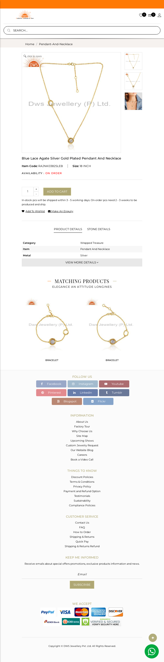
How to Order (82, 532)
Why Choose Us (82, 431)
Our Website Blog (82, 450)
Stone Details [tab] (98, 229)
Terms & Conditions (82, 481)
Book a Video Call (82, 459)
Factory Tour (82, 426)
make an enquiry (60, 211)
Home (29, 44)
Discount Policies (82, 477)
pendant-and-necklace (56, 44)
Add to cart (57, 191)
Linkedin (82, 392)
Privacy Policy (82, 486)
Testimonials (82, 496)
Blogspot (67, 401)
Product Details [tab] (68, 229)
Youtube (114, 384)
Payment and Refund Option (82, 491)
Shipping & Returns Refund (82, 546)
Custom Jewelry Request (82, 445)
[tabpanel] (52, 331)
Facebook (51, 384)
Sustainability (82, 500)
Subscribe (82, 584)
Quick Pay (82, 541)
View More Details (82, 262)
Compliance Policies (82, 505)
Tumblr (114, 392)
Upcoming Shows (82, 440)
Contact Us (82, 522)
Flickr (98, 401)
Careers (82, 454)
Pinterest (51, 392)
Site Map (82, 436)
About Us (82, 421)
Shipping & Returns (82, 536)
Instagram (82, 384)
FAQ (82, 527)
